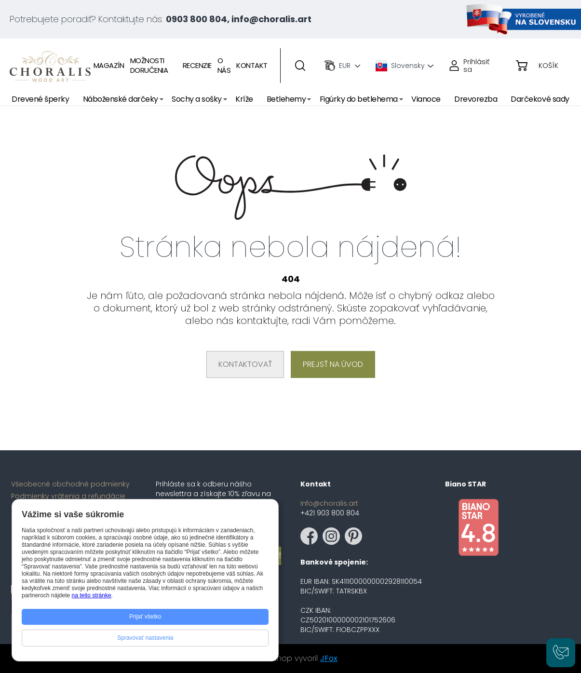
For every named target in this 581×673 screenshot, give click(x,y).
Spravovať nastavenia (145, 637)
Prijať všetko (145, 616)
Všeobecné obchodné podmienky (70, 484)
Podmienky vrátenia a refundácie (68, 496)
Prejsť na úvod (333, 364)
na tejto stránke (91, 595)
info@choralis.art (329, 503)
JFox (329, 658)
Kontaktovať (245, 364)
